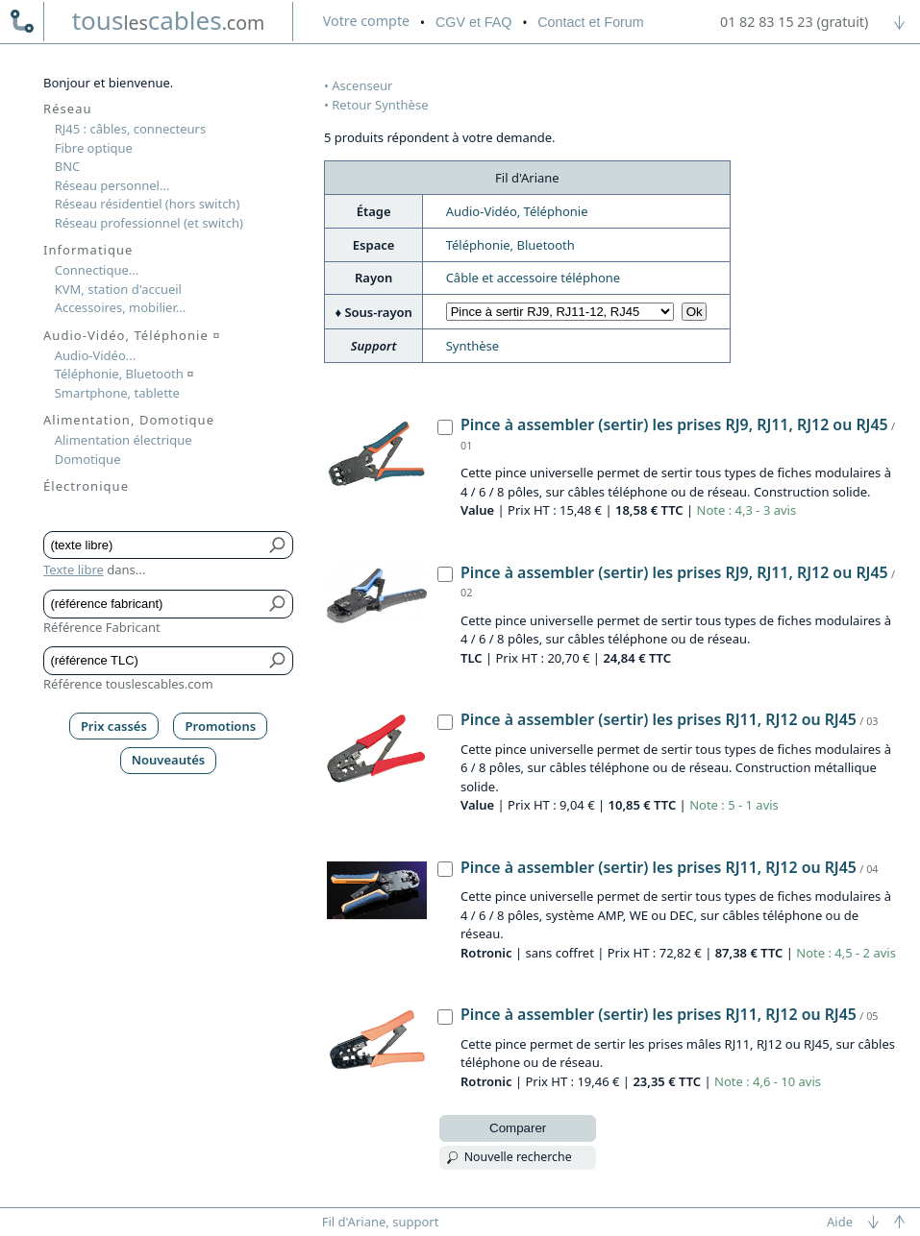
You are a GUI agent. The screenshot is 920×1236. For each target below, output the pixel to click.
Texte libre (73, 569)
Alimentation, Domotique (128, 419)
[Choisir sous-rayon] (560, 312)
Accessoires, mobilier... (120, 307)
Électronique (86, 486)
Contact (590, 22)
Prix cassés (114, 726)
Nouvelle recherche (518, 1157)
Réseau (67, 108)
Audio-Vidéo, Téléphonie (517, 211)
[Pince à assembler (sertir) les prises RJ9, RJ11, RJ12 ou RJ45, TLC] (445, 574)
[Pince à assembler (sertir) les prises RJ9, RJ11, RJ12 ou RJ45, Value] (445, 427)
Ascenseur (362, 85)
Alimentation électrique (123, 439)
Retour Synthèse (380, 104)
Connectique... (97, 270)
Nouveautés (169, 759)
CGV (473, 22)
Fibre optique (94, 148)
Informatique (88, 249)
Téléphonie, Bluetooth (510, 245)
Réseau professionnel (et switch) (149, 222)
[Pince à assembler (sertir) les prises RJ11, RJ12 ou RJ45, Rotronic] (445, 869)
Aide (840, 1221)
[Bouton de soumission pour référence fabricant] (278, 604)
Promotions (221, 726)
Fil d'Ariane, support (380, 1221)
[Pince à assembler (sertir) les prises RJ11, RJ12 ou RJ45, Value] (445, 722)
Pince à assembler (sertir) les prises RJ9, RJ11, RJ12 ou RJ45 (674, 424)
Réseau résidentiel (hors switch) (147, 203)
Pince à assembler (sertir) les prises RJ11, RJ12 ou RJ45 (658, 719)
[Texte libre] (154, 545)
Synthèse (472, 345)
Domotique (88, 459)
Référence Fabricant (102, 627)
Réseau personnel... (112, 185)
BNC (68, 166)
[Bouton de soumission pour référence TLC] (278, 660)
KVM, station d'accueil (118, 289)
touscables (168, 20)
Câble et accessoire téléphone (533, 277)
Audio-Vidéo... (96, 355)
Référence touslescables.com (128, 683)
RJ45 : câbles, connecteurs (130, 128)
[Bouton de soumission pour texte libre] (278, 545)
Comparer (517, 1128)
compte (366, 21)
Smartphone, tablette (117, 392)
